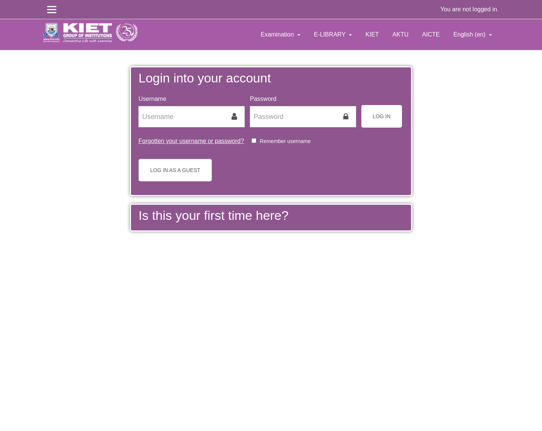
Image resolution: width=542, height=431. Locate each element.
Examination (278, 34)
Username (152, 99)
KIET (372, 34)
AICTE (431, 34)
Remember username (285, 141)
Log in (381, 116)
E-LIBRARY (330, 34)
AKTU (401, 34)
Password (263, 99)
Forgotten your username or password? (191, 141)
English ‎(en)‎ (470, 34)
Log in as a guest (175, 170)
